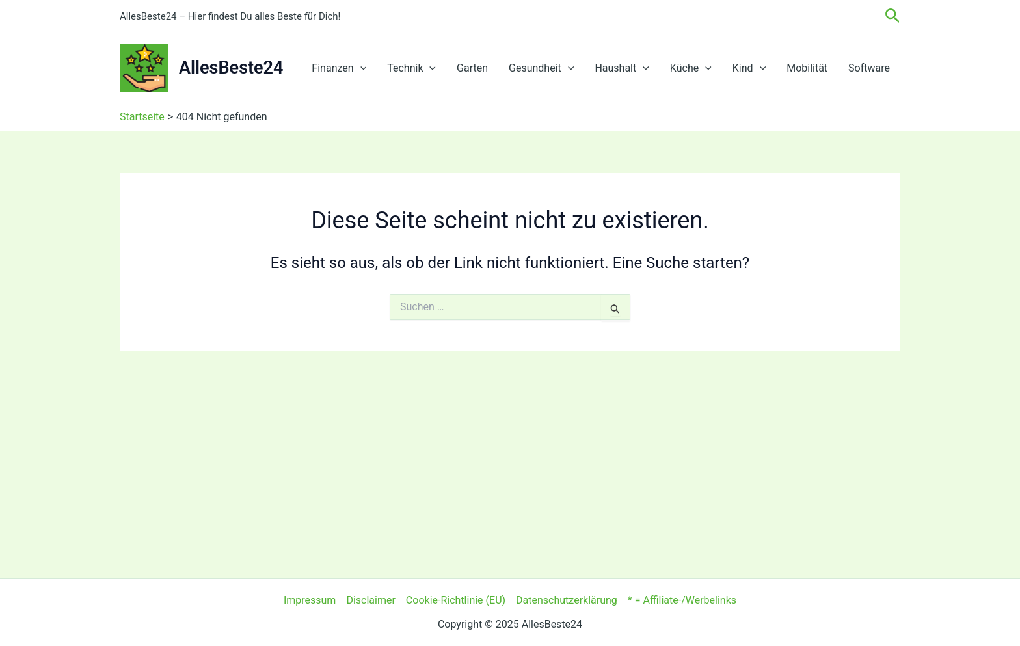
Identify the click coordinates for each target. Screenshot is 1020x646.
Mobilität (806, 68)
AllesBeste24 (231, 67)
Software (869, 68)
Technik (411, 68)
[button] (893, 16)
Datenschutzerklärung (566, 600)
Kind (749, 68)
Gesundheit (541, 68)
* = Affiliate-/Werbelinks (682, 600)
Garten (472, 68)
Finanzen (339, 68)
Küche (691, 68)
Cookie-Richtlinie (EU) (455, 600)
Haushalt (622, 68)
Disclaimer (370, 600)
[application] (360, 68)
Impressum (310, 600)
